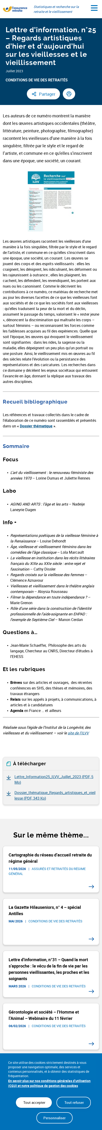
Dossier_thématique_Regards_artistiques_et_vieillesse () (54, 795)
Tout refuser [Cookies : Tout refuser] (73, 1102)
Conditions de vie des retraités (37, 80)
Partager (47, 94)
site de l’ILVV (78, 733)
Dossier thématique (36, 426)
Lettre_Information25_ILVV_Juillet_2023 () (53, 779)
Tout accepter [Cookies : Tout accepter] (33, 1102)
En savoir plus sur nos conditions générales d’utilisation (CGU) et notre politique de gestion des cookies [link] (49, 1083)
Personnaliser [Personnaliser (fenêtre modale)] (54, 1118)
